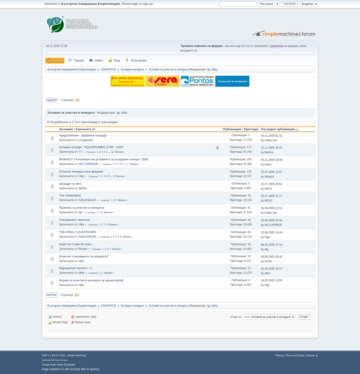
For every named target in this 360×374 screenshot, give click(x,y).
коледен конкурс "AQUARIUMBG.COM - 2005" (91, 147)
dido (214, 69)
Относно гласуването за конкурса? (84, 256)
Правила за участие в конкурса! (81, 207)
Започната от (85, 129)
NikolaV (269, 176)
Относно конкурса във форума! (81, 171)
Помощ (279, 355)
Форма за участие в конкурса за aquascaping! (91, 280)
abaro (268, 164)
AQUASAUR (87, 200)
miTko (268, 261)
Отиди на (235, 316)
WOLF (269, 200)
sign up (148, 4)
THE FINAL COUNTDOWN (77, 232)
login (135, 4)
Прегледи (251, 129)
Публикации (232, 129)
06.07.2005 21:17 (271, 196)
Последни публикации (280, 129)
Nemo (268, 188)
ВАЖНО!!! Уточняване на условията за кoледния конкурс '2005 (103, 159)
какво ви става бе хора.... (77, 244)
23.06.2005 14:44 (271, 232)
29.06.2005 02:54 (271, 220)
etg (266, 249)
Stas (267, 237)
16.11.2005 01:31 (271, 135)
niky (81, 176)
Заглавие (66, 129)
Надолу (51, 100)
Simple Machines (76, 355)
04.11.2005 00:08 (271, 159)
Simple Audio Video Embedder (59, 364)
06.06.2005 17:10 (271, 244)
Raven (83, 248)
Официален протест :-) (75, 268)
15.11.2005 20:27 (271, 147)
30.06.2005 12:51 (271, 208)
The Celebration (70, 195)
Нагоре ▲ (312, 355)
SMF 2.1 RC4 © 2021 (54, 355)
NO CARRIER (88, 164)
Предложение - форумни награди (83, 135)
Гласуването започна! (74, 220)
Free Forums (61, 360)
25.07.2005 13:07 (271, 172)
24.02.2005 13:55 (271, 280)
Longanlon (86, 140)
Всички (119, 152)
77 (80, 151)
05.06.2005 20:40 (271, 256)
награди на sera (70, 183)
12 (112, 152)
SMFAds (46, 360)
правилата (276, 46)
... (110, 152)
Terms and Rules (295, 355)
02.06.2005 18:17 (271, 268)
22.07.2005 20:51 (271, 184)
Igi (208, 69)
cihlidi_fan (271, 140)
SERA (83, 188)
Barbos (269, 152)
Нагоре (51, 295)
